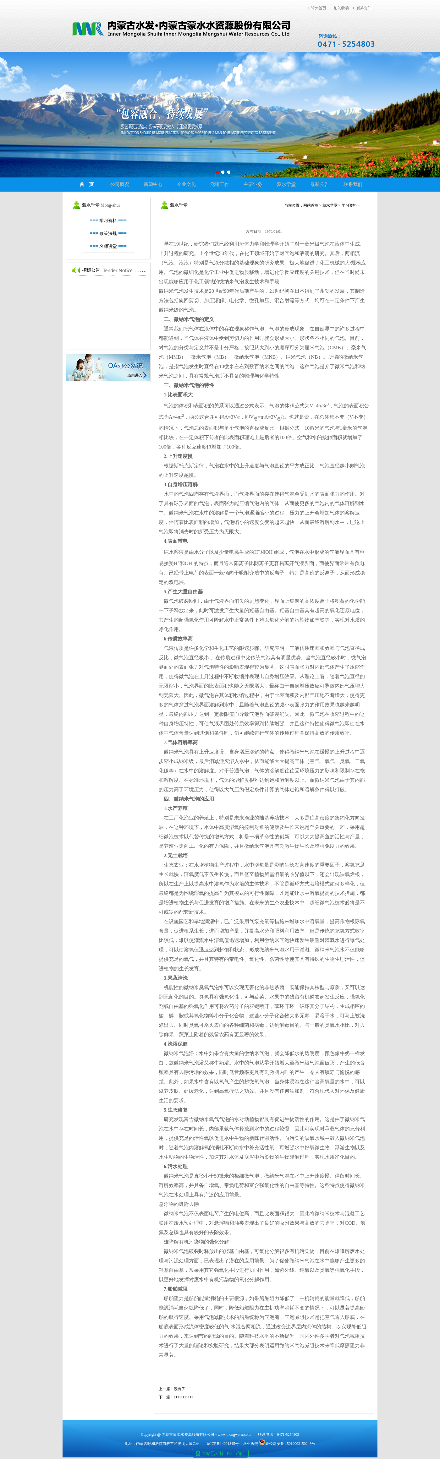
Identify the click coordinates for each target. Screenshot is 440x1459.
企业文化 (186, 184)
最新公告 (319, 184)
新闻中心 (153, 184)
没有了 (179, 1389)
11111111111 (183, 1397)
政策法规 (108, 233)
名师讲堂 (108, 246)
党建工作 (219, 184)
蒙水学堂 (286, 184)
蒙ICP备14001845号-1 (224, 1443)
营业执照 (250, 1443)
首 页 (87, 184)
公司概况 (119, 184)
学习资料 (108, 220)
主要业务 (253, 184)
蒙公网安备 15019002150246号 (287, 1443)
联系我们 (353, 184)
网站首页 (310, 205)
